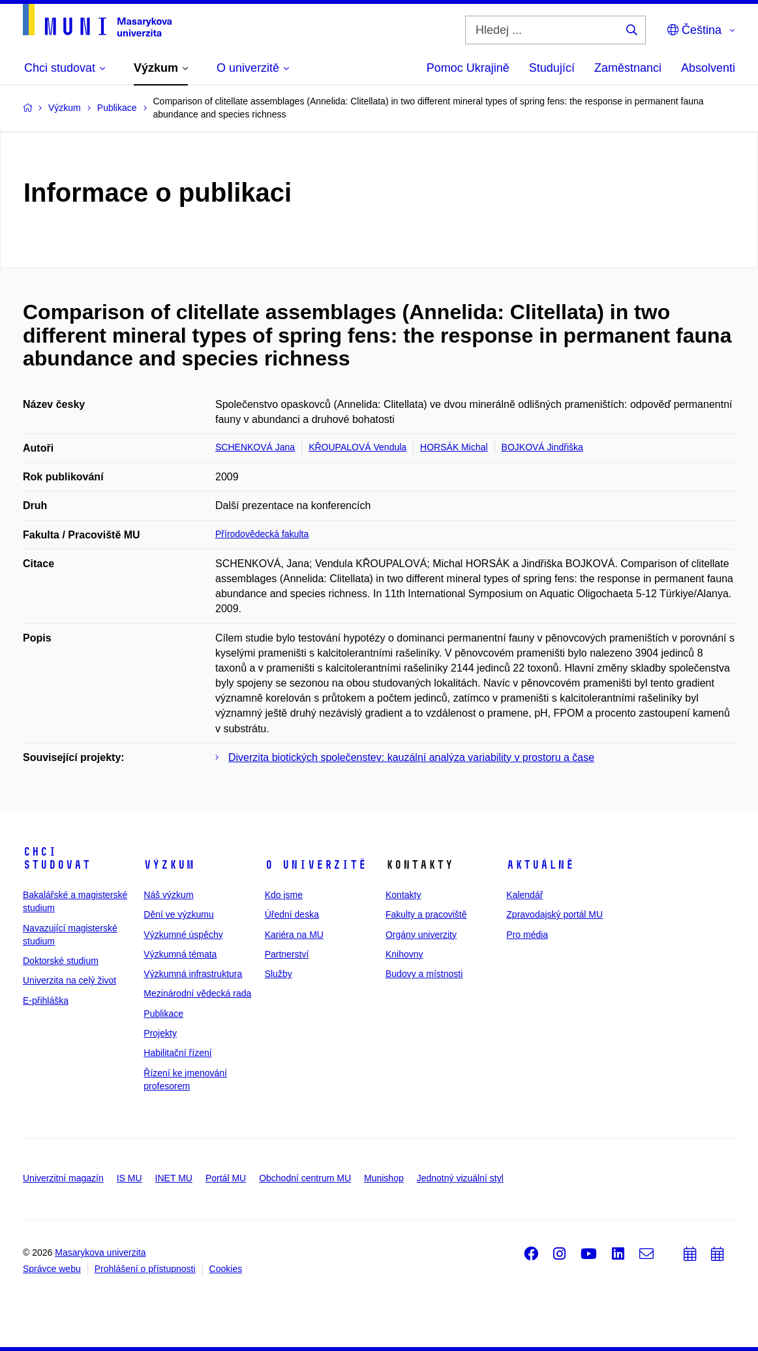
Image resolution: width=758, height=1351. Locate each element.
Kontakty (403, 895)
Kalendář (524, 895)
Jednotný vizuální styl (460, 1178)
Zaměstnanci (627, 67)
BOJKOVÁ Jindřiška (542, 447)
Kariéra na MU (294, 934)
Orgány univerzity (421, 934)
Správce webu (52, 1269)
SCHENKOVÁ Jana (255, 447)
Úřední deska (292, 914)
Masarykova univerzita (100, 1252)
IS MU (129, 1178)
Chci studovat (57, 858)
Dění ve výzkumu (178, 914)
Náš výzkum (168, 895)
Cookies (226, 1269)
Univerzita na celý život (69, 980)
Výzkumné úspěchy (183, 934)
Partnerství (287, 954)
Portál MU (225, 1178)
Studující (552, 67)
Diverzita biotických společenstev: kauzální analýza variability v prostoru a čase (411, 757)
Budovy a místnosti (424, 974)
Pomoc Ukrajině (468, 67)
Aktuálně (540, 865)
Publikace (163, 1013)
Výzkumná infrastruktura (193, 974)
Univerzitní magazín (63, 1178)
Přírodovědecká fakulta (262, 534)
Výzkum (169, 865)
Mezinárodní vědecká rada (197, 993)
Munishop (384, 1178)
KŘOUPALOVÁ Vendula (357, 447)
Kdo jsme (284, 895)
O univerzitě (316, 865)
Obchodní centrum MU (305, 1178)
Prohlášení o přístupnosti (145, 1269)
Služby (278, 974)
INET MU (173, 1178)
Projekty (160, 1033)
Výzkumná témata (180, 954)
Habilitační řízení (177, 1053)
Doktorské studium (61, 960)
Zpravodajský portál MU (554, 914)
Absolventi (708, 67)
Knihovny (404, 954)
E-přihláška (45, 1000)
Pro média (527, 934)
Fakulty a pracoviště (426, 914)
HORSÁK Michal (453, 447)
